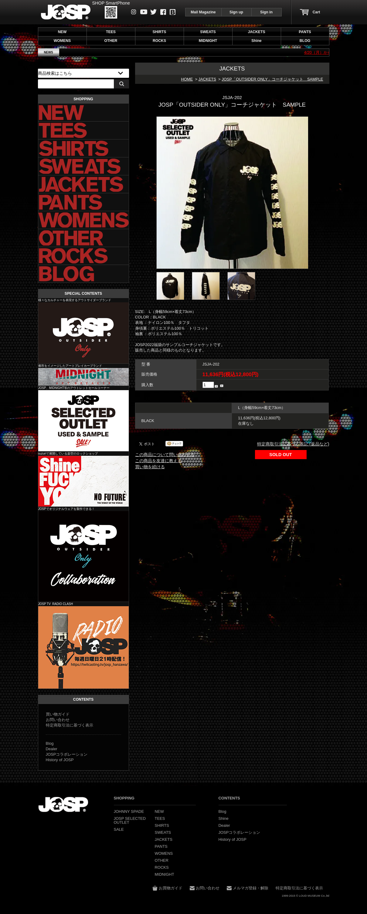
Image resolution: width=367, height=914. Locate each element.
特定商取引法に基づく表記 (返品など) (293, 444)
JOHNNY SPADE (65, 12)
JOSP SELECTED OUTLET (83, 420)
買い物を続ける (150, 466)
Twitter (153, 12)
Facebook (163, 12)
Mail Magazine (203, 12)
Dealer (51, 749)
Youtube (143, 11)
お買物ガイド (170, 888)
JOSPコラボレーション (67, 754)
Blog (172, 12)
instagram (133, 11)
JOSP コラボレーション (83, 556)
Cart (316, 12)
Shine (83, 481)
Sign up (236, 12)
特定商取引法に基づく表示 (69, 725)
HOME (187, 79)
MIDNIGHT (83, 377)
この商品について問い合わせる (165, 454)
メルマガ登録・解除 (250, 888)
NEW (62, 32)
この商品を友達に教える (158, 460)
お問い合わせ (58, 719)
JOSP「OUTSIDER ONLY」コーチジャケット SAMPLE (272, 79)
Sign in (266, 12)
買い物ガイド (58, 714)
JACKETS (207, 79)
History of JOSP (60, 760)
